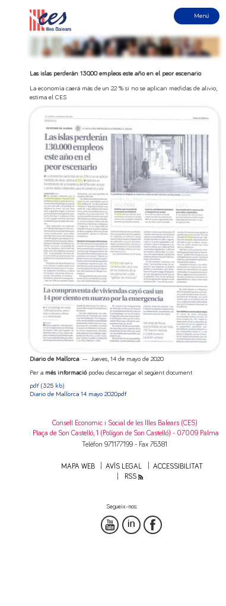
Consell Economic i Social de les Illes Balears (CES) (125, 423)
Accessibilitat (178, 466)
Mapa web (78, 466)
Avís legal (124, 466)
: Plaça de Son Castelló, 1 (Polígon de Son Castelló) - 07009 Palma (124, 433)
